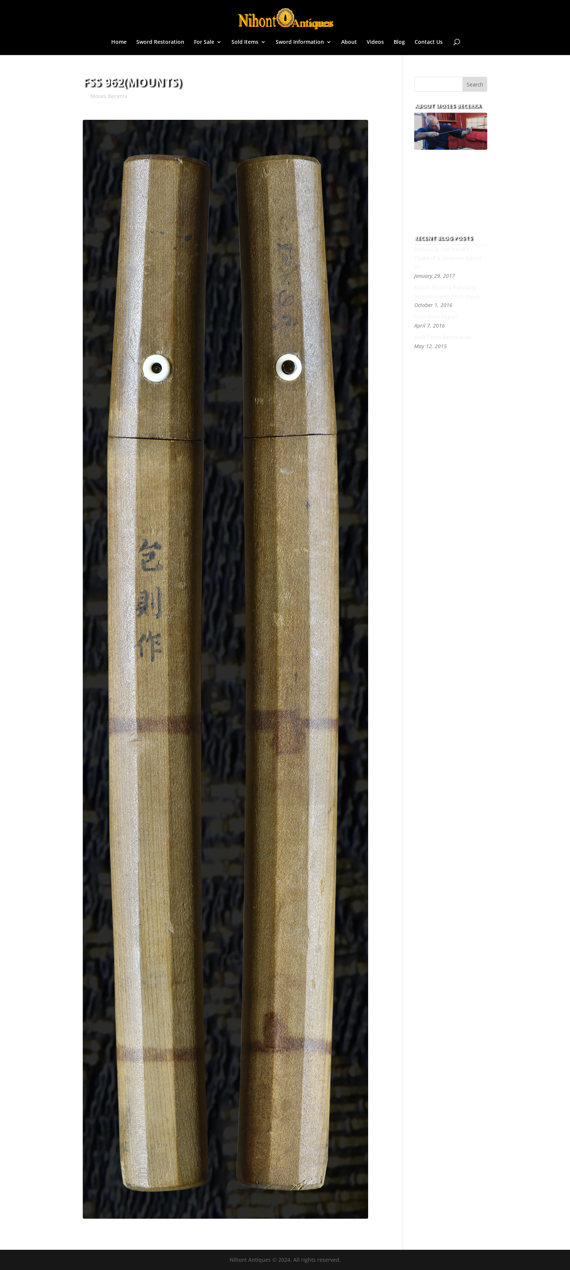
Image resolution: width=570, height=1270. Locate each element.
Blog (399, 42)
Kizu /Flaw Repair (436, 316)
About (349, 42)
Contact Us (429, 42)
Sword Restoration (160, 42)
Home (119, 42)
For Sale (204, 42)
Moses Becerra (108, 96)
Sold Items (244, 42)
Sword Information (300, 42)
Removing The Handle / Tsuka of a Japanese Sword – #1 (450, 258)
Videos (375, 42)
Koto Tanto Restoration (443, 337)
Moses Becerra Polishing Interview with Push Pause (447, 292)
